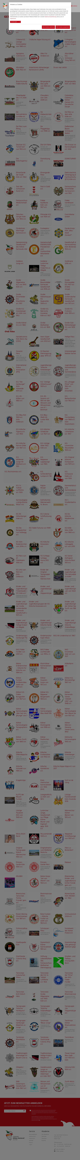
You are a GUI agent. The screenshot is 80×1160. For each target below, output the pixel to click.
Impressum (13, 19)
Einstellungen (14, 22)
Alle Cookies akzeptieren (62, 27)
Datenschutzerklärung (50, 17)
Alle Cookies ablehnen (48, 27)
